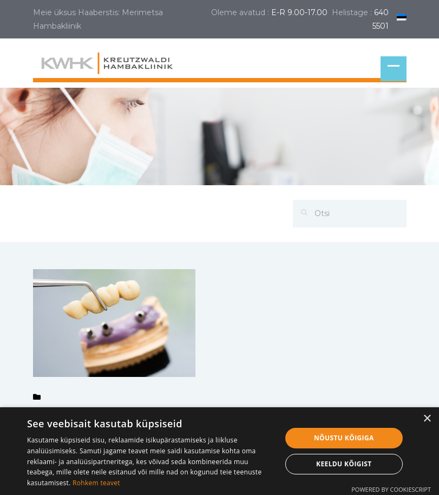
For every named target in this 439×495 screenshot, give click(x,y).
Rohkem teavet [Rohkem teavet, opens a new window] (96, 482)
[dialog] (219, 451)
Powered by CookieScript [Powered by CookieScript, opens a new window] (391, 489)
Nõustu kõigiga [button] (344, 437)
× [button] (427, 419)
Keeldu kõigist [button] (344, 463)
